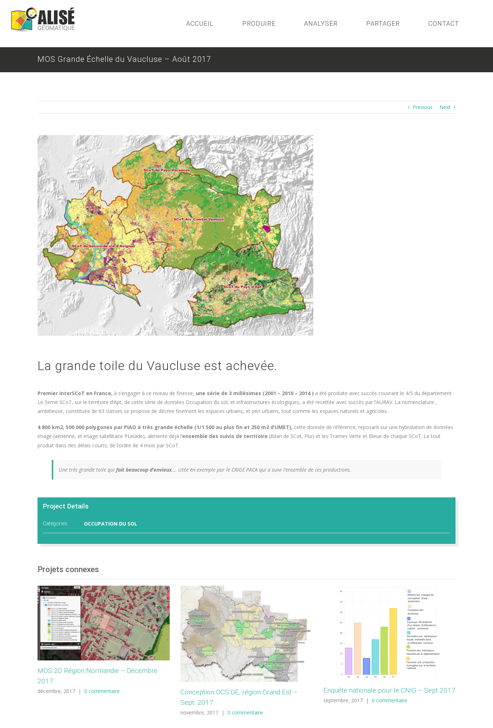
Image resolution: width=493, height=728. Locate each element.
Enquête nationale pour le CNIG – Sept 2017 (389, 690)
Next (444, 107)
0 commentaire (102, 691)
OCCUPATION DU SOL (110, 523)
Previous (423, 107)
